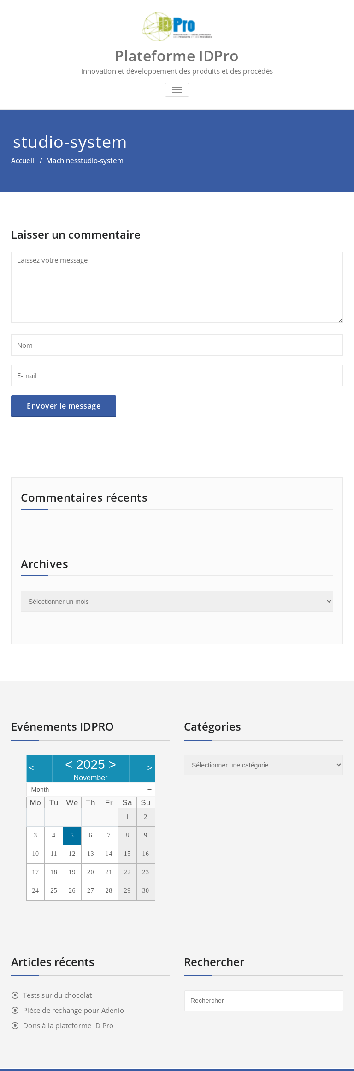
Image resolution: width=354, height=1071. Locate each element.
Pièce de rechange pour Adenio (73, 1010)
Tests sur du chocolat (57, 995)
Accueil (22, 160)
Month (40, 789)
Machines (61, 160)
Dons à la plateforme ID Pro (68, 1025)
